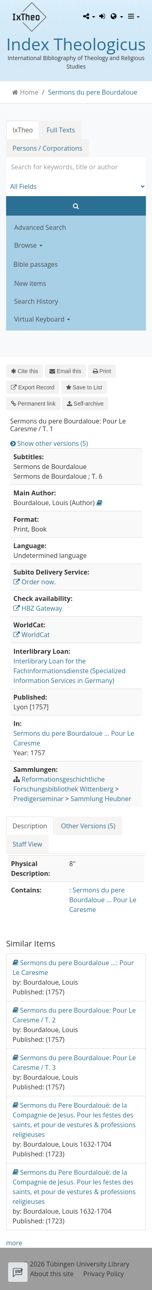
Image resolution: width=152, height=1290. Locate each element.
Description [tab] (30, 825)
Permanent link (33, 403)
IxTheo (23, 129)
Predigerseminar (38, 798)
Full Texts (61, 129)
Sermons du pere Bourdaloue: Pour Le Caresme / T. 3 (74, 1062)
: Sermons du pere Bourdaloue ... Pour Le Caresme (102, 900)
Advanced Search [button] (40, 227)
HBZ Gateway (37, 608)
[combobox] (76, 167)
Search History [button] (36, 301)
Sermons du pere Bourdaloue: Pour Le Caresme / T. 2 (74, 1014)
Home (29, 92)
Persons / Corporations (47, 148)
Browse (28, 245)
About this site (52, 1273)
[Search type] (76, 186)
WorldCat (31, 634)
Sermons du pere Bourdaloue (92, 92)
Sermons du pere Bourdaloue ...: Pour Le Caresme (73, 967)
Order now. (34, 581)
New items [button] (30, 283)
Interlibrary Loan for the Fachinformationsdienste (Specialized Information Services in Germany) (69, 671)
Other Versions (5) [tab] (88, 825)
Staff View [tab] (27, 844)
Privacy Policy (103, 1273)
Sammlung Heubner (101, 798)
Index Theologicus (76, 43)
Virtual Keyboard (42, 319)
